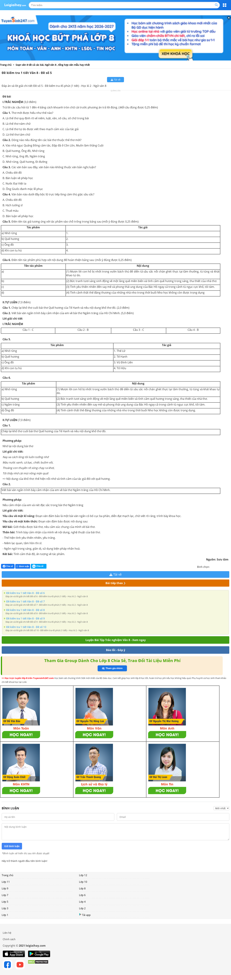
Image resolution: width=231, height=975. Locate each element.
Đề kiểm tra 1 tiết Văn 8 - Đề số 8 (25, 610)
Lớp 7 (5, 895)
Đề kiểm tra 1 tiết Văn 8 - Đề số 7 (25, 601)
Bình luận (22, 566)
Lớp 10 (83, 881)
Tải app (85, 915)
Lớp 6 (82, 895)
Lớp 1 (5, 915)
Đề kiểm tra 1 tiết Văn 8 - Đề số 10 (26, 627)
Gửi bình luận (12, 846)
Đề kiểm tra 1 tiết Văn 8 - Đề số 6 (25, 593)
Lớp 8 (82, 888)
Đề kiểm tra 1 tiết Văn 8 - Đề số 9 (25, 618)
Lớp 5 (5, 901)
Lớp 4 (82, 901)
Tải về (115, 79)
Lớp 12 (83, 875)
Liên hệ (7, 932)
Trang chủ (7, 875)
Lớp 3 (5, 908)
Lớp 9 (5, 888)
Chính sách (9, 939)
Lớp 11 (6, 881)
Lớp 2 (82, 908)
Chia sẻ (8, 566)
